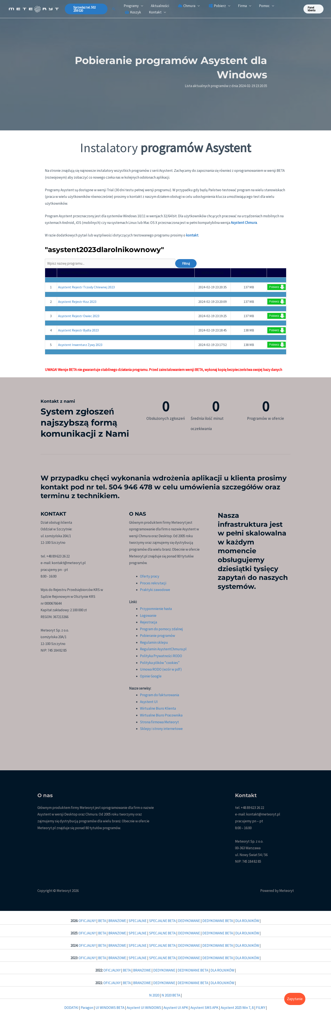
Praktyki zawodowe (155, 589)
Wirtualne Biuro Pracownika (161, 715)
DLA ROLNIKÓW (247, 920)
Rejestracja (148, 622)
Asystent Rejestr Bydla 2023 (78, 330)
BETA (102, 920)
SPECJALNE (137, 920)
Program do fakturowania (159, 695)
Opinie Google (151, 676)
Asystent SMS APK (204, 1007)
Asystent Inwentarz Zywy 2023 (80, 345)
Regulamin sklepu (154, 642)
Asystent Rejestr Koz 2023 (77, 301)
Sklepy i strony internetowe (161, 728)
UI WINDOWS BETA (110, 1007)
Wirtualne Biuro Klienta (158, 708)
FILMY (261, 1007)
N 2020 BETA (171, 995)
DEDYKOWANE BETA (217, 920)
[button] (86, 9)
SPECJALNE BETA (162, 920)
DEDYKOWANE (189, 920)
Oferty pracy (149, 576)
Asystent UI (149, 701)
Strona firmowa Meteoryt (159, 722)
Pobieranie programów (157, 635)
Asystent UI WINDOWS (144, 1007)
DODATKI (71, 1007)
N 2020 (154, 995)
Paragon (87, 1007)
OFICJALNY (87, 920)
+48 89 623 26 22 (252, 807)
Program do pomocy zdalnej (161, 629)
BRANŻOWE (117, 920)
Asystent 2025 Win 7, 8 (237, 1007)
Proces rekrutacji (153, 583)
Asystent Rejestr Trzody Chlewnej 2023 (86, 287)
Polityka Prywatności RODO (161, 656)
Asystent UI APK (176, 1007)
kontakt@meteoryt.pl (263, 814)
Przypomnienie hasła (156, 608)
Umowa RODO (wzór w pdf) (161, 669)
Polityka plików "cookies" (160, 662)
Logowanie (148, 615)
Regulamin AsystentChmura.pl (163, 649)
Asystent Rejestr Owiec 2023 (78, 316)
